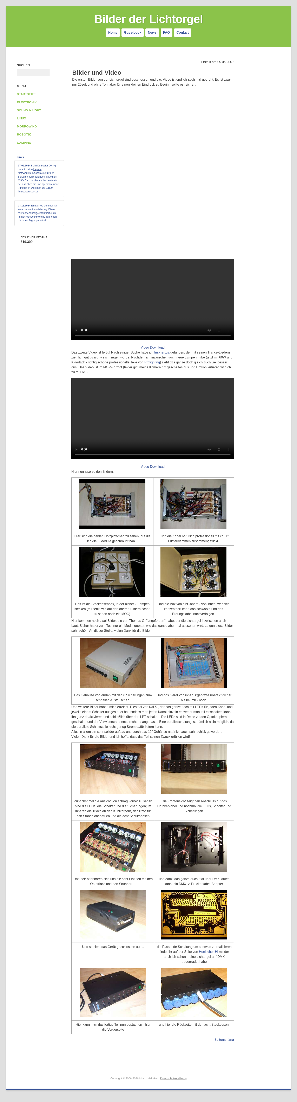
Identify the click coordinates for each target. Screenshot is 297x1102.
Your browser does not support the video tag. (152, 299)
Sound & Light (29, 110)
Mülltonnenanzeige (28, 213)
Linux (21, 118)
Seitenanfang (224, 1039)
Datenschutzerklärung (173, 1078)
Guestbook (132, 32)
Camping (24, 142)
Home (112, 32)
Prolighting (152, 362)
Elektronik (27, 102)
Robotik (24, 134)
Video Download (153, 347)
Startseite (26, 94)
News (152, 32)
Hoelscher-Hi (208, 951)
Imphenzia (162, 352)
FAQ (166, 32)
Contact (183, 32)
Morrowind (27, 126)
